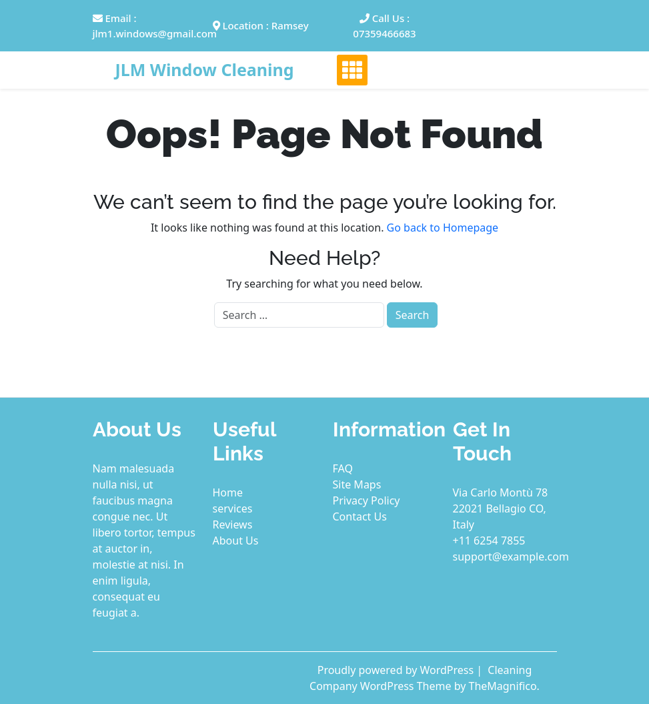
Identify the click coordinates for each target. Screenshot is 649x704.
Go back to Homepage (443, 227)
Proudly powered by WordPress (397, 670)
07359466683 (384, 33)
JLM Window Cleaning (204, 69)
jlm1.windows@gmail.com (155, 33)
